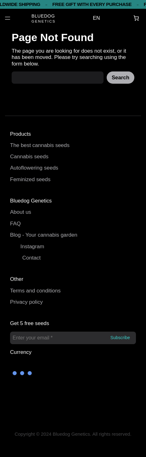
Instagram (32, 247)
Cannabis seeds (29, 157)
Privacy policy (26, 302)
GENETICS (43, 21)
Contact (31, 258)
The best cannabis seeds (40, 145)
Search (120, 78)
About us (20, 212)
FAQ (15, 224)
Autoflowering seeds (34, 168)
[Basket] (136, 18)
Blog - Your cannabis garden (43, 235)
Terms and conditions (35, 291)
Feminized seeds (30, 179)
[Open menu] (7, 18)
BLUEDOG (43, 15)
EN (96, 18)
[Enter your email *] (73, 338)
